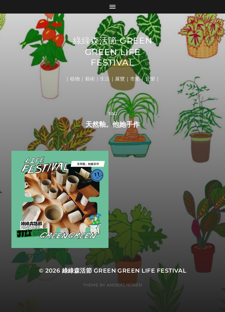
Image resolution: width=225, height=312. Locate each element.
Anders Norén (124, 284)
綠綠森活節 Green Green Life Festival (113, 51)
